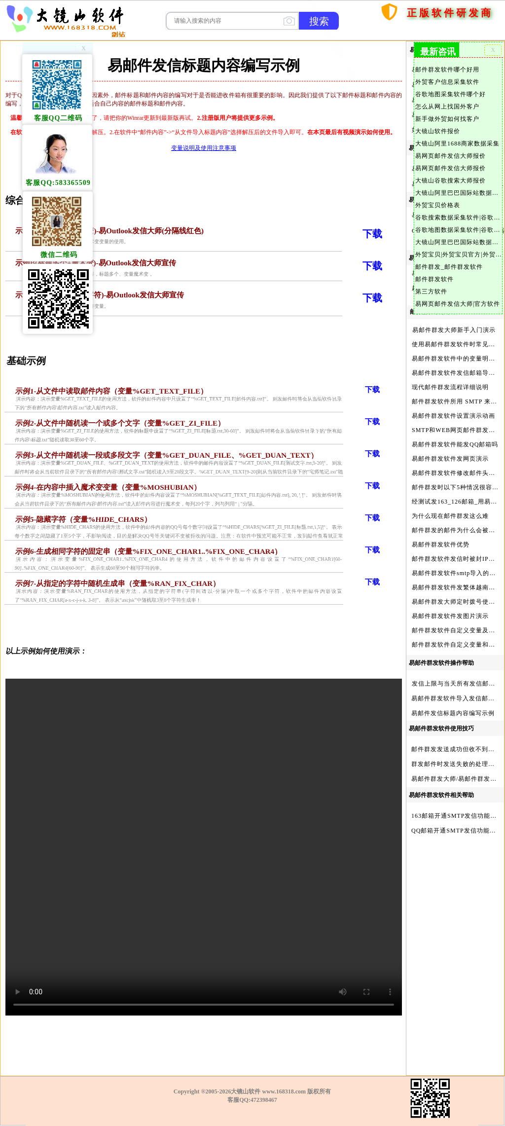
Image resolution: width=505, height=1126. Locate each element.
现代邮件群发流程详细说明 (450, 387)
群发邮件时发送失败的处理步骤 (456, 764)
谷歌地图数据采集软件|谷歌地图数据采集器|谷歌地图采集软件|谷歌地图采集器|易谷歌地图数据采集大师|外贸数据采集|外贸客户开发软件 (458, 229)
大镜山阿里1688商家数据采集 (457, 143)
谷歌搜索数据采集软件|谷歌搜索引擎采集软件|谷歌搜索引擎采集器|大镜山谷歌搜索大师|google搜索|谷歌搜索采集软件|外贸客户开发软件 (458, 217)
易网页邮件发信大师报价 (450, 155)
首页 (392, 30)
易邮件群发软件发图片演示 (450, 616)
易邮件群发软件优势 (440, 544)
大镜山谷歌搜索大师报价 (450, 180)
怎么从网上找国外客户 (447, 106)
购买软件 (428, 30)
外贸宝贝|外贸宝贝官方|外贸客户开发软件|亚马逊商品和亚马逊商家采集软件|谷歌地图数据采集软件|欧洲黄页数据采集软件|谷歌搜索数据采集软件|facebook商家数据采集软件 (458, 254)
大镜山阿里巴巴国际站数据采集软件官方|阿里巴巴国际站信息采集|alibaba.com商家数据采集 (458, 242)
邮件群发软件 (434, 279)
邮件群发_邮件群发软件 (449, 266)
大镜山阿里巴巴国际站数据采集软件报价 (458, 192)
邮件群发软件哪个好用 (447, 69)
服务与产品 (478, 30)
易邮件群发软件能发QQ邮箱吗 (455, 444)
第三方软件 (431, 291)
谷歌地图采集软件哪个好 (450, 94)
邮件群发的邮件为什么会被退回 (457, 530)
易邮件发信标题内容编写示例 (453, 713)
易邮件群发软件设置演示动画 (453, 415)
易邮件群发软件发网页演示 (450, 458)
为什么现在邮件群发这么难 (450, 515)
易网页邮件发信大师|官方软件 (457, 303)
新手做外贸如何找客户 (447, 118)
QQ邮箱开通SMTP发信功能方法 (457, 830)
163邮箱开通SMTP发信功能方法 (457, 815)
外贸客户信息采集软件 (447, 81)
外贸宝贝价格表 (437, 205)
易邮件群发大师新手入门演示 (454, 330)
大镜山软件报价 (437, 131)
